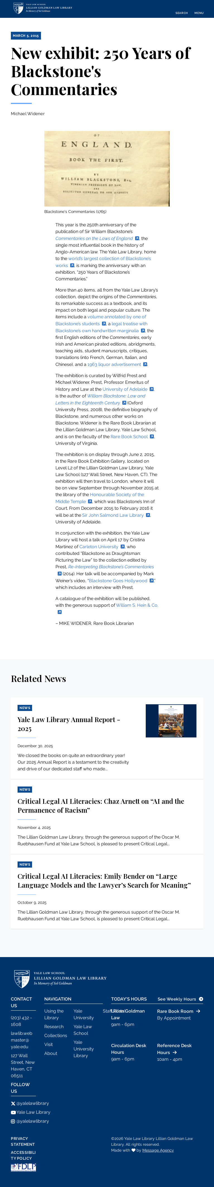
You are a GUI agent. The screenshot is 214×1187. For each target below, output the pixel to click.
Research (54, 1026)
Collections (55, 1035)
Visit (48, 1044)
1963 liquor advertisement (114, 364)
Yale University (84, 1014)
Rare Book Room (175, 1011)
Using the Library (54, 1014)
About (50, 1053)
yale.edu (19, 1046)
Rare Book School (129, 436)
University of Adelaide (125, 389)
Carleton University (98, 546)
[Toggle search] (181, 9)
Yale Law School (83, 1030)
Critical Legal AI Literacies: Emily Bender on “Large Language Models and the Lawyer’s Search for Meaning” (104, 880)
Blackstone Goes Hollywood (118, 580)
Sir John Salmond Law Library (113, 515)
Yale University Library (84, 1049)
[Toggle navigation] (199, 9)
